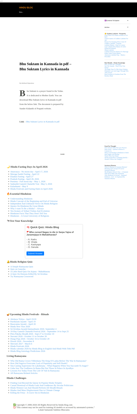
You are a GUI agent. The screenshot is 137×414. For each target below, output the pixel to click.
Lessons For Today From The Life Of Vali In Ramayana (34, 370)
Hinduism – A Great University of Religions (29, 216)
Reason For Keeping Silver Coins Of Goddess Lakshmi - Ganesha (115, 42)
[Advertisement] (54, 32)
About (21, 12)
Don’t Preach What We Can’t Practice (116, 148)
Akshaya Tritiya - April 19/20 (23, 319)
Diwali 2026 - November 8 (22, 341)
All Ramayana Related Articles (24, 373)
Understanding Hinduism (21, 198)
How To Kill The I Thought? (113, 64)
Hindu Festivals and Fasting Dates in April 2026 (31, 189)
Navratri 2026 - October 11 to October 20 (28, 336)
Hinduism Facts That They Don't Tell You (28, 213)
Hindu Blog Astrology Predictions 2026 (27, 351)
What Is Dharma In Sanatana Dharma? (116, 167)
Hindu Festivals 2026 (19, 346)
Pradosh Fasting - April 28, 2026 (24, 179)
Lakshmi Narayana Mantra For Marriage (116, 51)
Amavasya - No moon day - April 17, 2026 (29, 171)
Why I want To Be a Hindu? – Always (27, 208)
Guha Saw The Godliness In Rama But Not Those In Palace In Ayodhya (41, 368)
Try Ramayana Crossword (21, 276)
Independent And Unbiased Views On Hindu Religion (34, 203)
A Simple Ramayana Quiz (21, 266)
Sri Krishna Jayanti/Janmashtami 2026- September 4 (33, 329)
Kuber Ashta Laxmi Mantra (113, 53)
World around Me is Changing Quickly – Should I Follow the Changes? (117, 158)
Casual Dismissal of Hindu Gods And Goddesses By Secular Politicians (41, 385)
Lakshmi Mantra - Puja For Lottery (115, 45)
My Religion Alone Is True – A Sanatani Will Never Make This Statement (116, 172)
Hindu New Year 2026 (20, 326)
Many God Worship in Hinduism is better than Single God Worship (117, 153)
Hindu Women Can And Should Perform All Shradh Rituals (36, 388)
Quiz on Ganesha (17, 269)
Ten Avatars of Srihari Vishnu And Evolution (30, 211)
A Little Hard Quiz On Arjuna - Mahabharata (30, 271)
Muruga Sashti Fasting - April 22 (24, 174)
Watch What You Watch (111, 156)
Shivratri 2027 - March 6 (21, 344)
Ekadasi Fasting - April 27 (21, 176)
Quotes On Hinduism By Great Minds (27, 206)
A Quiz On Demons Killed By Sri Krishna (28, 274)
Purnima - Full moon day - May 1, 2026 (27, 181)
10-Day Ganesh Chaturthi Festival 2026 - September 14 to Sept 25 (39, 331)
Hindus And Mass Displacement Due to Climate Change (35, 390)
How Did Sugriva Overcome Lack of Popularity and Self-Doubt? (38, 363)
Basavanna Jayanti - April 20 (23, 324)
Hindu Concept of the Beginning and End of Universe (34, 201)
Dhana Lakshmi (109, 50)
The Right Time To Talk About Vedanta (116, 69)
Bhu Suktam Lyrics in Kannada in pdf (42, 121)
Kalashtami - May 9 (19, 186)
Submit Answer (35, 253)
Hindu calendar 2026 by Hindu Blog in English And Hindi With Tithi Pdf (42, 348)
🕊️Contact (31, 12)
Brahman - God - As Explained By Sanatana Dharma (115, 177)
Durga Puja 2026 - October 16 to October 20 (29, 339)
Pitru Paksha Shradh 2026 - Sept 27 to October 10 (32, 334)
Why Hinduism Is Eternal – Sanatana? (116, 175)
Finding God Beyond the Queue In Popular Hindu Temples (36, 383)
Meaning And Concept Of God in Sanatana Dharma (114, 169)
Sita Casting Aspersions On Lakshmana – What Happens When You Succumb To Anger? (49, 366)
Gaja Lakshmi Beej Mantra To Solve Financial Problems (115, 47)
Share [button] (62, 154)
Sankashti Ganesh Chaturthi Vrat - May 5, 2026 (31, 184)
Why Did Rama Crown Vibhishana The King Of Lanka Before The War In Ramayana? (48, 361)
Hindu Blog (26, 7)
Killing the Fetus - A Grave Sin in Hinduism (29, 393)
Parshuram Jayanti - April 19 (23, 321)
